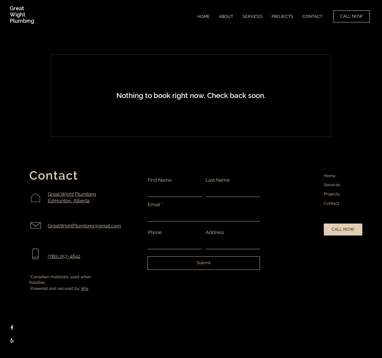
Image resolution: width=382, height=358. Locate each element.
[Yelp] (12, 341)
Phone (155, 232)
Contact (331, 203)
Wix (84, 288)
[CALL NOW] (351, 16)
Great (17, 8)
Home (329, 175)
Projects (332, 194)
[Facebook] (12, 328)
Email (154, 204)
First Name (160, 180)
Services (332, 184)
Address (215, 232)
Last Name (217, 180)
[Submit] (203, 263)
